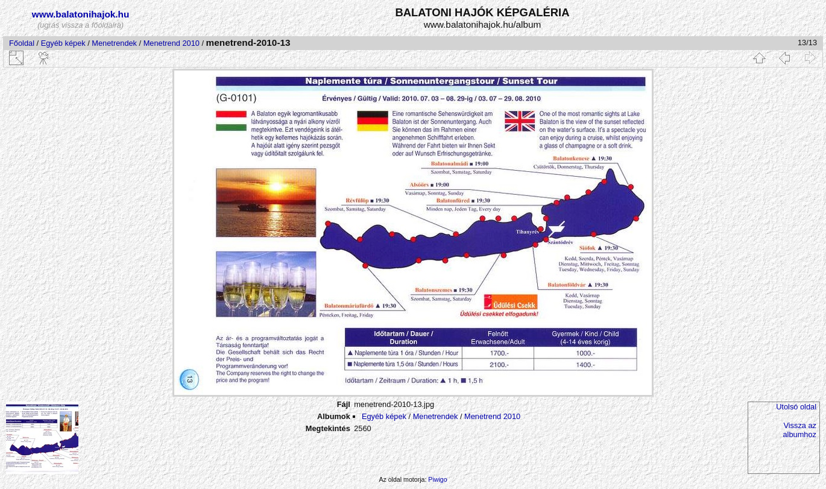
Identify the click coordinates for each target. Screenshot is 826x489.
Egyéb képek (63, 43)
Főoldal (21, 43)
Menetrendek (114, 43)
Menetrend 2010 (171, 43)
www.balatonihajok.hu (81, 14)
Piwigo (437, 479)
